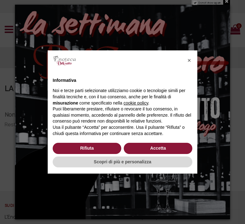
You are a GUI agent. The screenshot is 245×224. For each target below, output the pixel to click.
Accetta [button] (158, 148)
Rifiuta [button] (87, 148)
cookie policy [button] (135, 102)
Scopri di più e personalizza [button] (122, 161)
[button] (189, 60)
